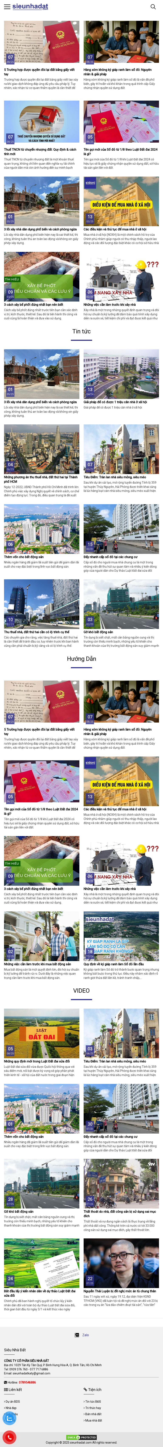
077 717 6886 (39, 1369)
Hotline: (22, 1382)
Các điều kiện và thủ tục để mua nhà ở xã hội (115, 229)
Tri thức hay (93, 1408)
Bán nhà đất (93, 1414)
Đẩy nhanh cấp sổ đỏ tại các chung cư (110, 557)
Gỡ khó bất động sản (98, 632)
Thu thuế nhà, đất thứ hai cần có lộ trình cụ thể (36, 632)
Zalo (81, 1335)
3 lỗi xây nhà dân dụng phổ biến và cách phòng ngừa (40, 229)
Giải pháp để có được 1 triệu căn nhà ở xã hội (115, 402)
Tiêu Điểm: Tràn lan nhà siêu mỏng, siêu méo (115, 477)
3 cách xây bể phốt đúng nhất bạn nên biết (33, 305)
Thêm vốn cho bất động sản (24, 557)
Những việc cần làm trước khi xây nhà (110, 305)
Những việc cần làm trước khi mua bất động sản (37, 964)
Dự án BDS (13, 1401)
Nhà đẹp (11, 1408)
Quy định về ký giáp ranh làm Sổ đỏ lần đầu (114, 964)
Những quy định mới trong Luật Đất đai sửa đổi (37, 1061)
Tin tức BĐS (93, 1401)
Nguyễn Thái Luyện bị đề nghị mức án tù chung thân (120, 1291)
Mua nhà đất (93, 1420)
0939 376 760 (18, 1369)
